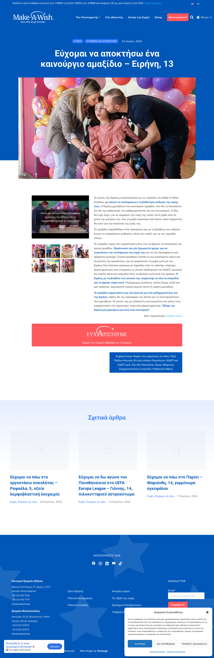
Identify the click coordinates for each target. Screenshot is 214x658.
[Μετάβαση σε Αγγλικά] (192, 3)
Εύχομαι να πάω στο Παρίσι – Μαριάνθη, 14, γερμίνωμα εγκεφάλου (174, 483)
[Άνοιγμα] (93, 563)
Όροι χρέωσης (153, 3)
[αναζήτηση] (192, 17)
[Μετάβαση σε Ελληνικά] (198, 3)
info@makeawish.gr (21, 604)
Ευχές (13, 501)
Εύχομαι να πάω (27, 501)
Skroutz (110, 342)
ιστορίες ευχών (174, 315)
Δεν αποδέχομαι (166, 643)
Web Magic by (94, 650)
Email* (172, 590)
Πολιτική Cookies (157, 651)
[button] (207, 612)
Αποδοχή (140, 643)
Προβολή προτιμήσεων (194, 643)
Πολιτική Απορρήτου (176, 651)
